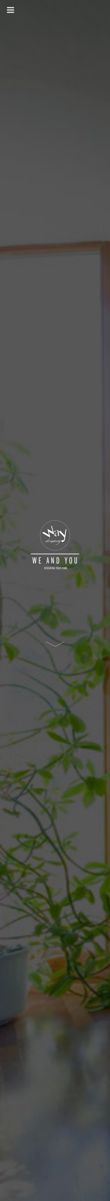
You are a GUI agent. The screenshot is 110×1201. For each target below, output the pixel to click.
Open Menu (10, 10)
